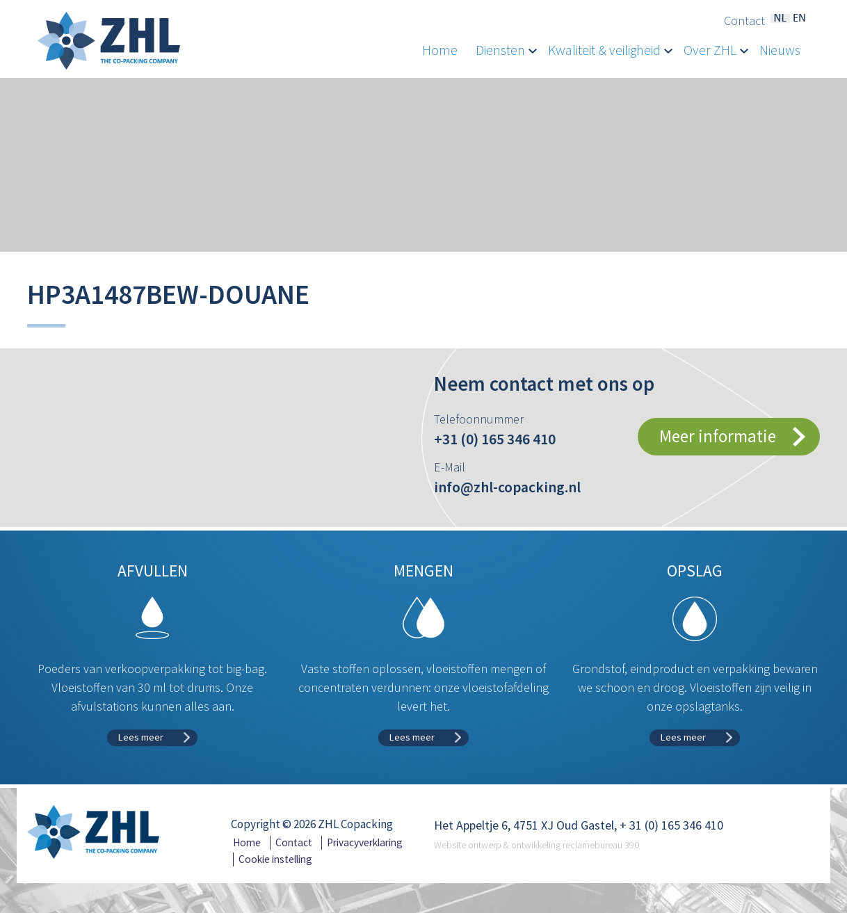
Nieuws (779, 50)
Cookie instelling (275, 859)
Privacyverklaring (365, 842)
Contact (744, 21)
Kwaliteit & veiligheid (610, 50)
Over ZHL (716, 50)
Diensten (506, 50)
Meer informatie (717, 436)
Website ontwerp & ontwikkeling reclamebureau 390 (536, 845)
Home (440, 50)
